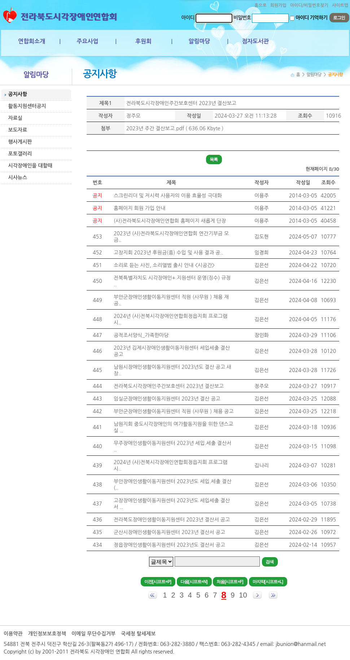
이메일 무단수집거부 (93, 633)
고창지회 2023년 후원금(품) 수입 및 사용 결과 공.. (168, 252)
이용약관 (13, 633)
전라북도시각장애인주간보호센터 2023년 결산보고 (181, 103)
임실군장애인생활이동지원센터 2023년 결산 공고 (167, 398)
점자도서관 (255, 41)
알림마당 (199, 41)
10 (243, 595)
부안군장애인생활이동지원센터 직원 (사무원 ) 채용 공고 (173, 411)
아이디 (187, 17)
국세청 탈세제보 (138, 633)
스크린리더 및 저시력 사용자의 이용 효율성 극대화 (168, 195)
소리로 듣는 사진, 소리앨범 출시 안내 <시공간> (164, 265)
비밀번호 (242, 17)
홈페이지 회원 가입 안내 (139, 208)
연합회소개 (31, 41)
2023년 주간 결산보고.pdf (155, 128)
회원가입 (278, 5)
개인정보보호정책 (47, 633)
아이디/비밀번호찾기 (309, 5)
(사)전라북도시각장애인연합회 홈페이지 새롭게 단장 (170, 220)
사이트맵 (340, 5)
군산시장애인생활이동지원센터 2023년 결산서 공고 (169, 532)
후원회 (143, 41)
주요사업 (87, 41)
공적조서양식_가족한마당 (141, 335)
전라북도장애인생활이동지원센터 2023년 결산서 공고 (172, 519)
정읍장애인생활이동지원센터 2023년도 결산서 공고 (169, 544)
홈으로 (260, 5)
